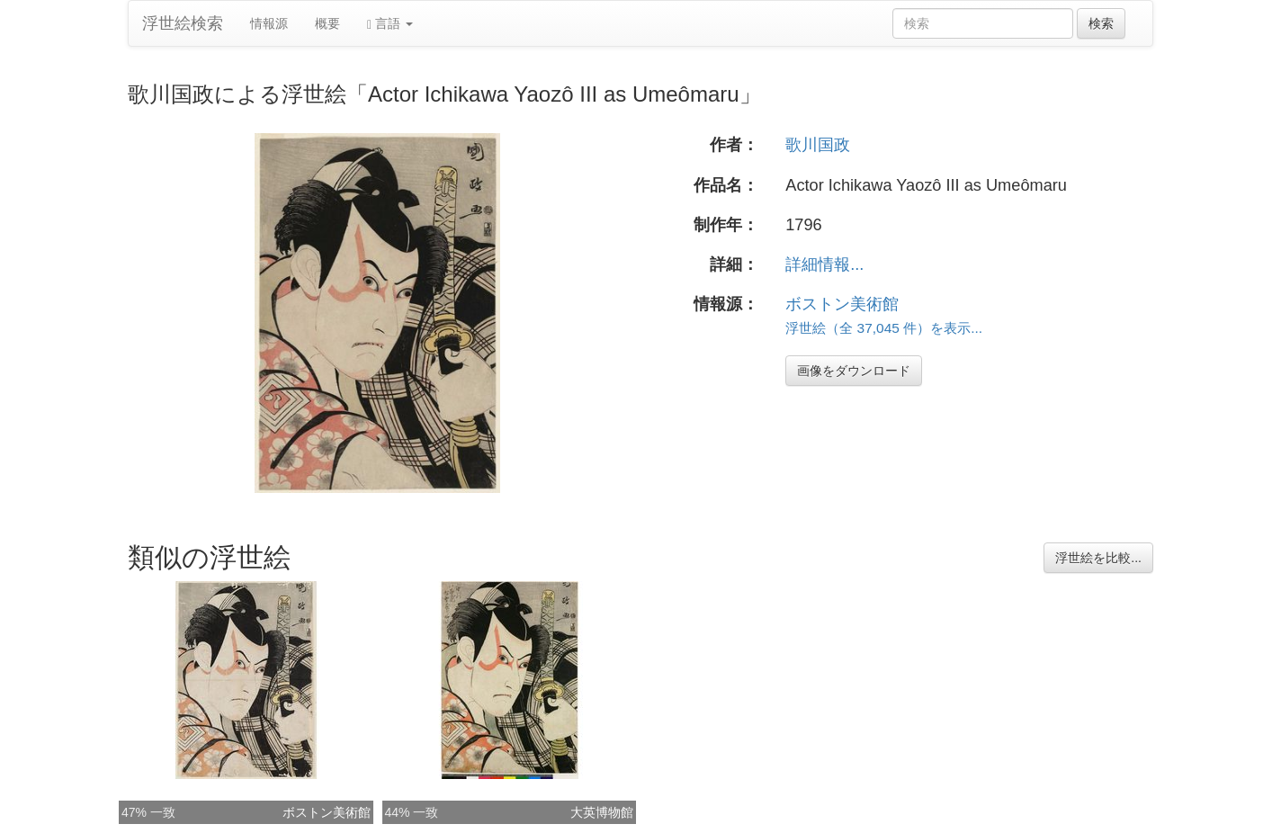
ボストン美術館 (842, 304)
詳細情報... (824, 264)
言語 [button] (390, 23)
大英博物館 (601, 812)
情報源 (269, 23)
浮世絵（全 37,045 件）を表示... (883, 328)
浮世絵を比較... (1098, 558)
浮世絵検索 (182, 23)
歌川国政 (817, 145)
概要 (327, 23)
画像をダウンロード (853, 370)
